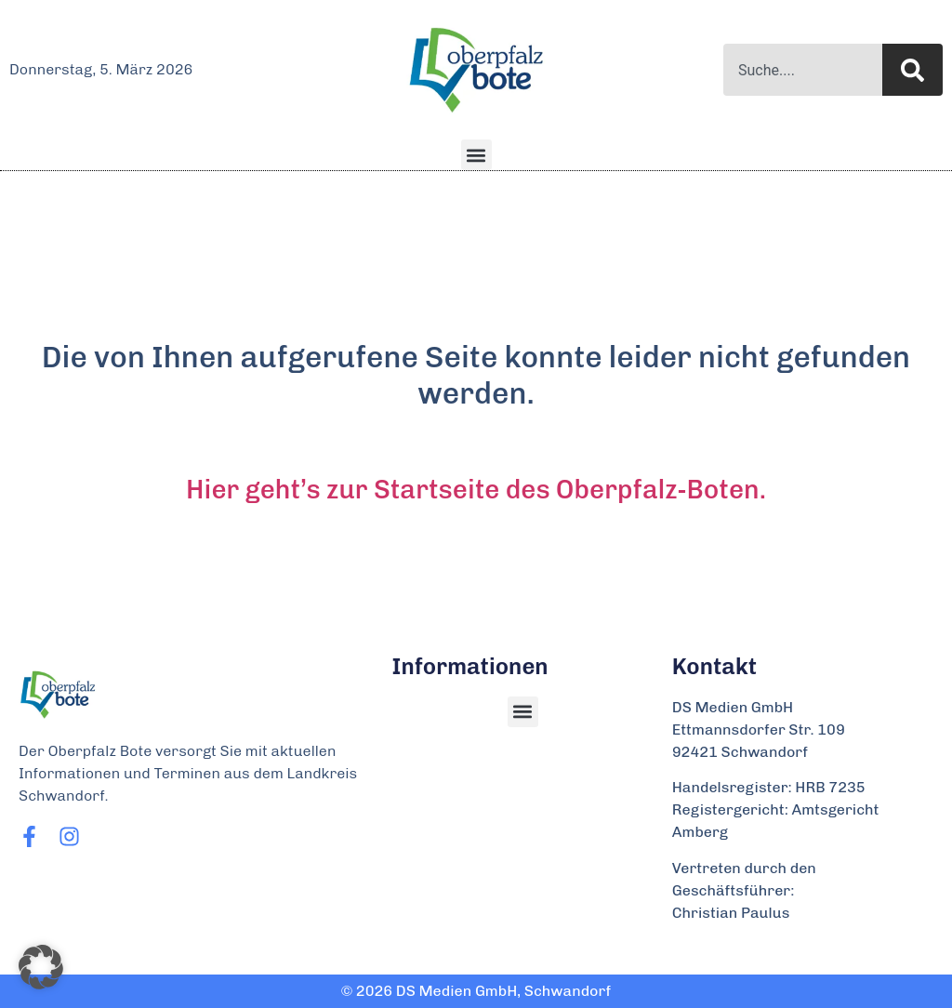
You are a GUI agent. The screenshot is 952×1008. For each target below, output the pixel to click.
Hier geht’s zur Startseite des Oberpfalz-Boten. (476, 489)
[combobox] (802, 70)
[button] (476, 154)
